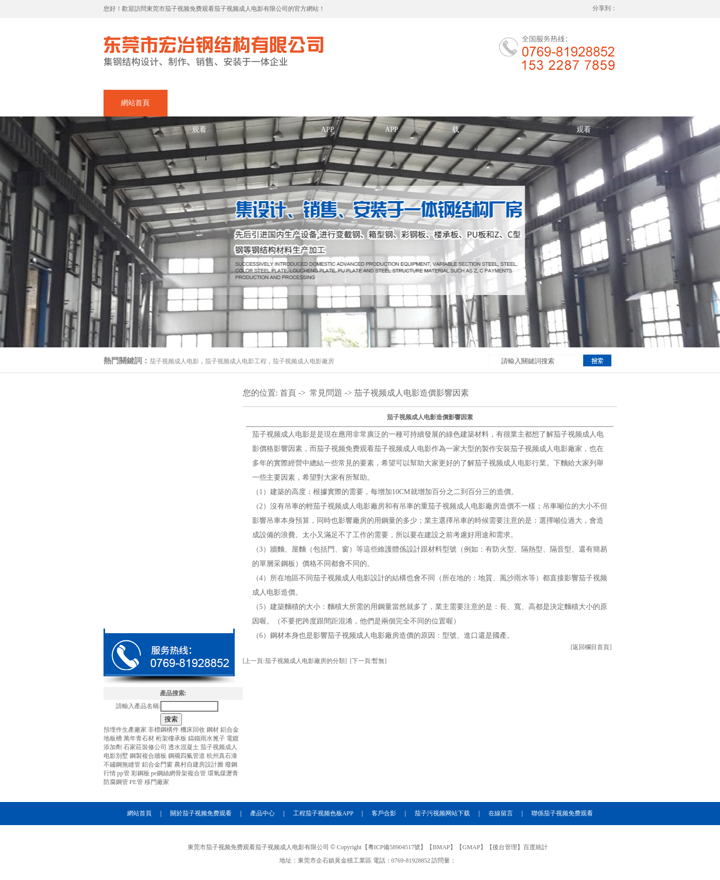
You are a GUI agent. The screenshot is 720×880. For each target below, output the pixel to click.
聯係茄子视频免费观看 (583, 107)
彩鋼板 (141, 773)
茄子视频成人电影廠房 (303, 361)
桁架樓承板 (172, 738)
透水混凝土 (184, 747)
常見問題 (326, 392)
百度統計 (535, 847)
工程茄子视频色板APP (323, 813)
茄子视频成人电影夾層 (169, 554)
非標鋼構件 (164, 729)
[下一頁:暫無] (368, 660)
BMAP (441, 847)
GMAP (471, 847)
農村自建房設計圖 (199, 764)
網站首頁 (135, 103)
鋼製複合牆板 (149, 755)
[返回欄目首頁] (591, 647)
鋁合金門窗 (158, 764)
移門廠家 (157, 782)
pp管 (124, 773)
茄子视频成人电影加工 (169, 435)
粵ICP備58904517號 (394, 847)
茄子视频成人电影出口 (169, 464)
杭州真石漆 (222, 755)
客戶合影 (384, 813)
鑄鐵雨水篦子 (207, 738)
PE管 (137, 782)
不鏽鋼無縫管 (123, 764)
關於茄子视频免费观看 (199, 107)
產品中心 (263, 103)
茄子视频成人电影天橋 (169, 584)
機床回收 (193, 729)
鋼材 (213, 729)
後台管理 (504, 847)
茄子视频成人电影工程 (235, 361)
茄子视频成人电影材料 (169, 613)
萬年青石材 (140, 738)
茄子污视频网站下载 (455, 107)
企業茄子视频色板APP (327, 107)
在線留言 (519, 103)
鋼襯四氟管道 (187, 755)
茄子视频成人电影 (174, 361)
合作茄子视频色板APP (391, 107)
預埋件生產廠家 (126, 729)
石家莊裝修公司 (146, 747)
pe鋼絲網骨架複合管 (179, 773)
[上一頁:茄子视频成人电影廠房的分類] (295, 660)
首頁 (288, 392)
